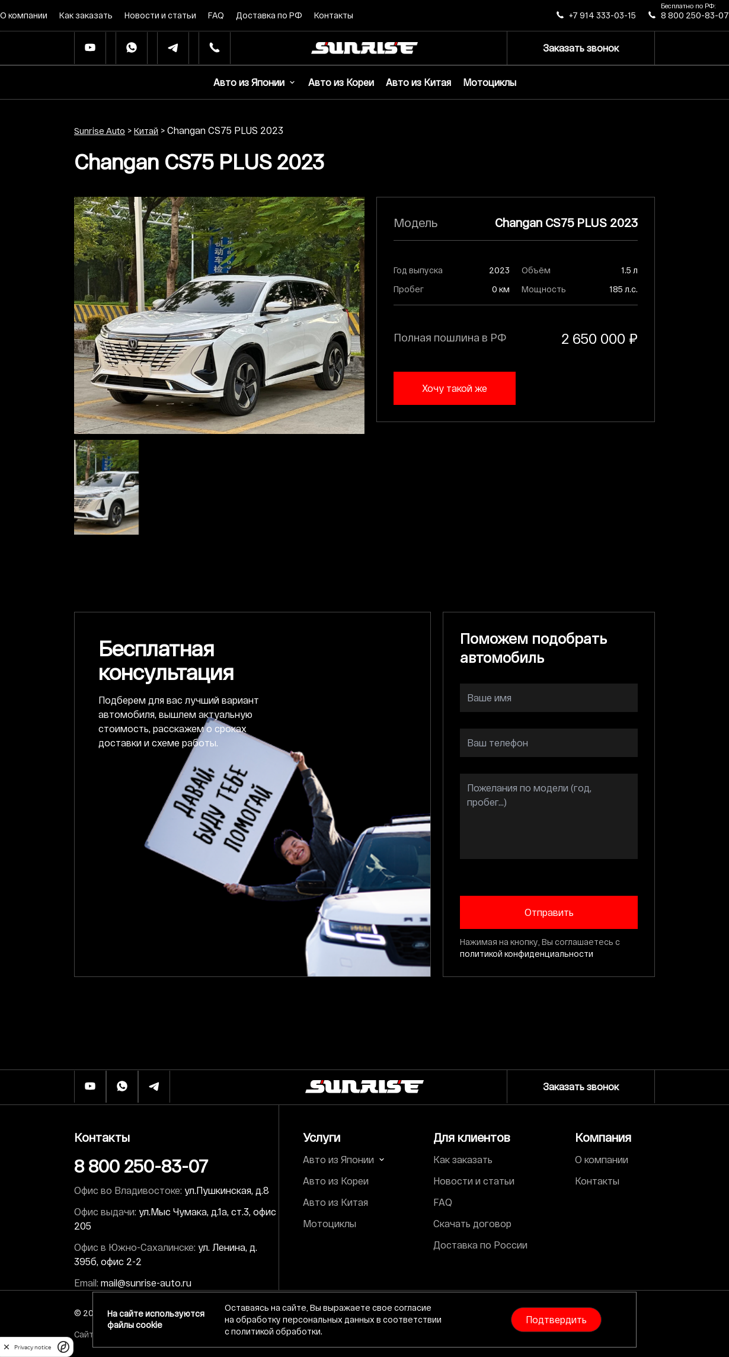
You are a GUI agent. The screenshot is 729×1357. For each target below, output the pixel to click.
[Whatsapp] (132, 48)
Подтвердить (556, 1319)
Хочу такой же (454, 388)
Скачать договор (472, 1223)
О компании (23, 15)
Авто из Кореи (341, 82)
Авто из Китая (418, 82)
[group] (219, 315)
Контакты (333, 15)
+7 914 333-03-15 (602, 15)
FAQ (216, 15)
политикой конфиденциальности (526, 954)
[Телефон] (215, 48)
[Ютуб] (90, 48)
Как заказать (86, 15)
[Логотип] (364, 1087)
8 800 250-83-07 (695, 15)
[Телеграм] (173, 48)
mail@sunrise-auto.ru (146, 1282)
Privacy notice (32, 1347)
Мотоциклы (489, 82)
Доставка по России (480, 1244)
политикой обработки (276, 1331)
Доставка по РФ (269, 15)
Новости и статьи (160, 15)
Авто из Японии (254, 82)
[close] (6, 1347)
